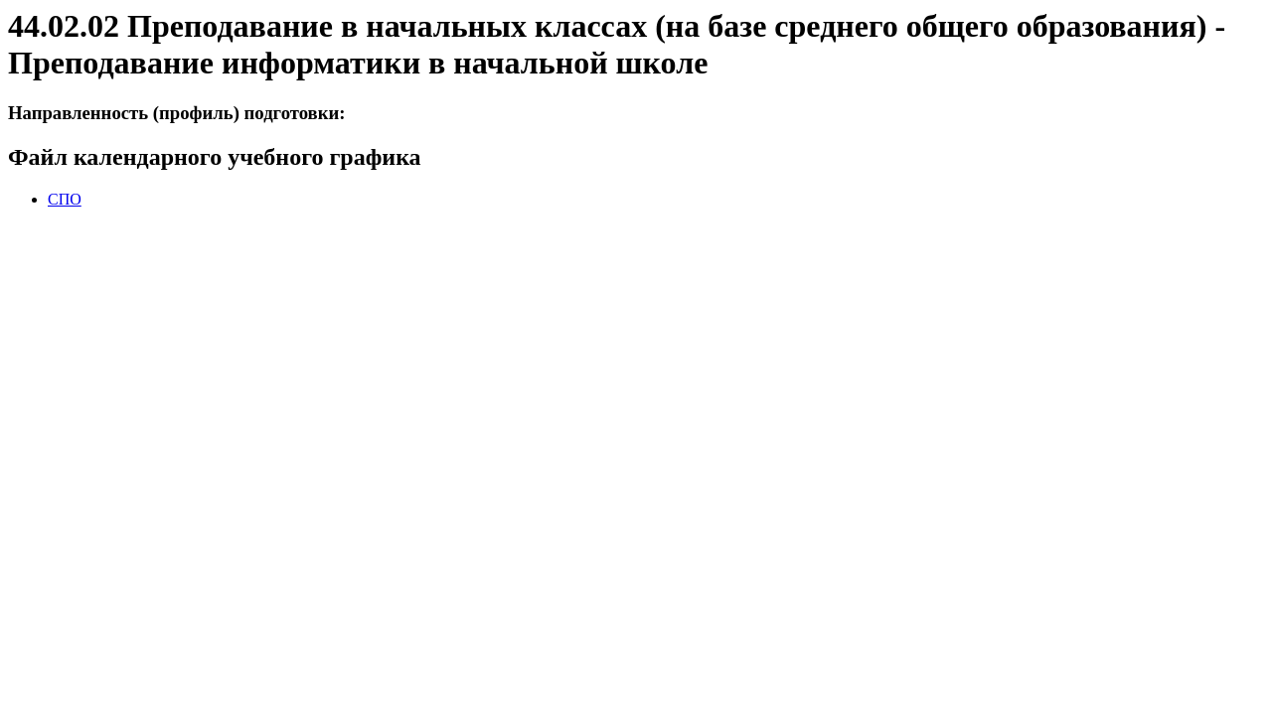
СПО (64, 199)
